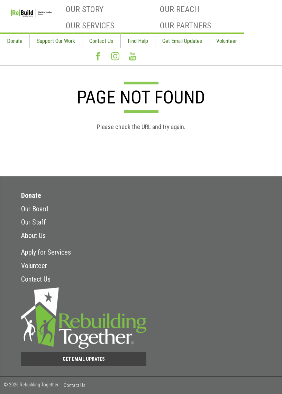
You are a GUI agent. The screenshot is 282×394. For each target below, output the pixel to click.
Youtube (132, 59)
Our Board (34, 209)
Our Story (84, 9)
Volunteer (226, 41)
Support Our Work (56, 41)
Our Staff (33, 222)
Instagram (115, 59)
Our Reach (179, 9)
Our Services (90, 25)
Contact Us (101, 41)
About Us (33, 235)
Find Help (138, 41)
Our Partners (185, 25)
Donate (14, 41)
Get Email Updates (182, 41)
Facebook (98, 59)
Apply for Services (46, 252)
